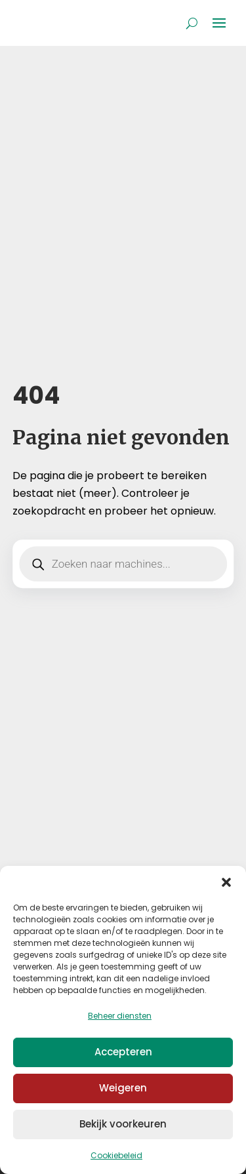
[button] (226, 882)
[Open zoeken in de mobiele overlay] (123, 563)
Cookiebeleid (116, 1155)
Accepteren (123, 1052)
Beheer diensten (120, 1015)
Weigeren (123, 1088)
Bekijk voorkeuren (123, 1124)
